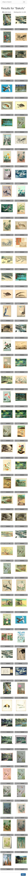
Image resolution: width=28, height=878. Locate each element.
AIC (12, 29)
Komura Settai (4, 680)
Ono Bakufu (17, 29)
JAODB (11, 715)
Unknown (3, 646)
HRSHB (25, 697)
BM (12, 697)
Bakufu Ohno (4, 715)
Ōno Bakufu (17, 680)
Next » (23, 874)
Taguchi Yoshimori (5, 543)
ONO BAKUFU (18, 697)
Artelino (25, 29)
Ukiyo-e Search (6, 2)
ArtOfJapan (24, 663)
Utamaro (17, 663)
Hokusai (2, 29)
